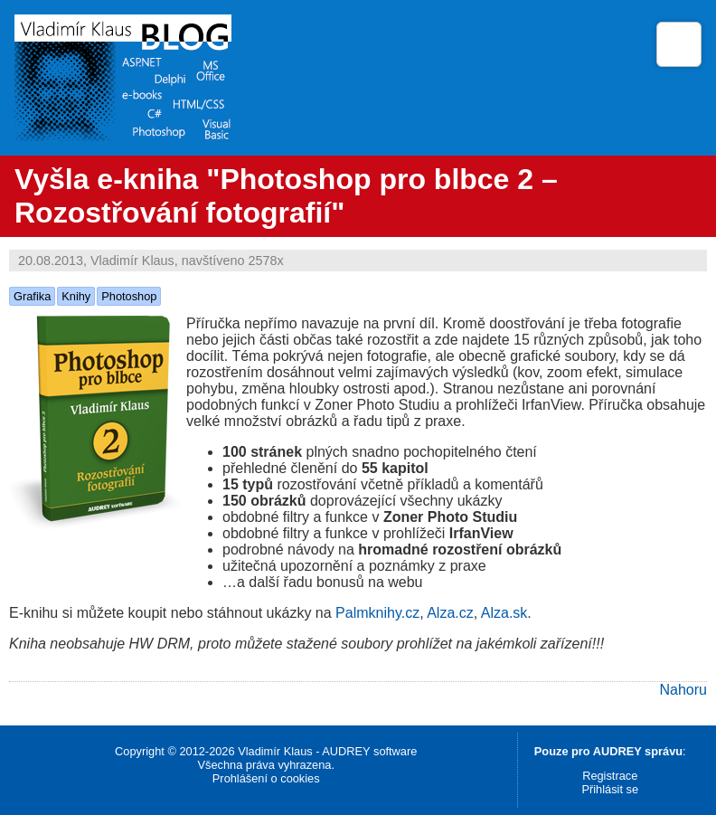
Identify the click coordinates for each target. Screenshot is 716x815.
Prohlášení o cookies (266, 778)
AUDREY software (369, 751)
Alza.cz (450, 613)
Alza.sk (504, 613)
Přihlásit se (609, 789)
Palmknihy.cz (377, 613)
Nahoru (683, 689)
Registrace (609, 775)
